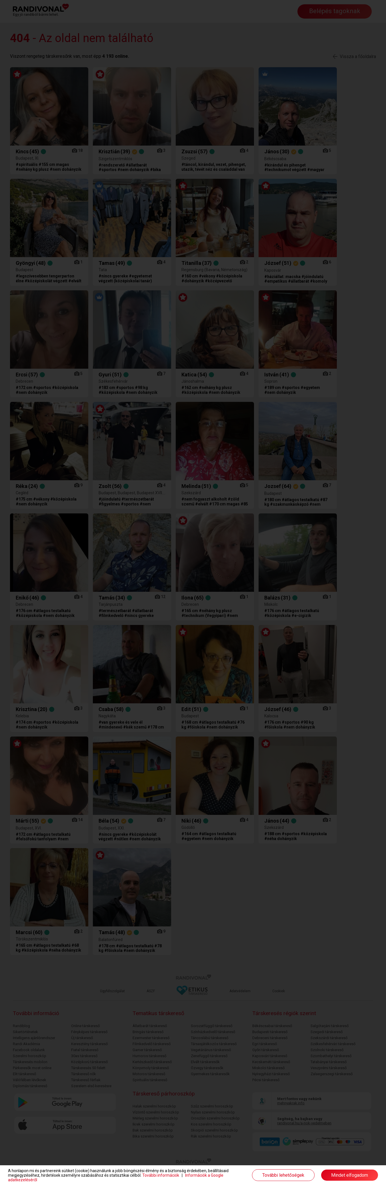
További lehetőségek (283, 1175)
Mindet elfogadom (349, 1175)
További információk (160, 1175)
